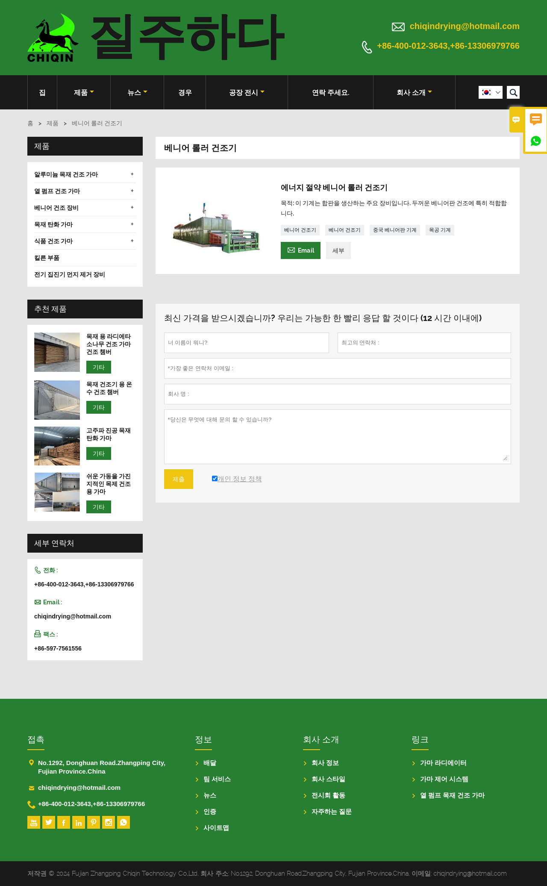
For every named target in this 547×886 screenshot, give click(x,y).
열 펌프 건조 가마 (57, 191)
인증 (209, 811)
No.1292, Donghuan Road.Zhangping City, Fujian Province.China (101, 767)
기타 (99, 367)
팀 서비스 (217, 779)
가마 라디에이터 (443, 762)
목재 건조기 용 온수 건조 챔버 (109, 388)
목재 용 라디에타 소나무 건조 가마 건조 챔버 (108, 344)
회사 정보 (325, 762)
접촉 (35, 739)
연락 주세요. (331, 92)
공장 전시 (247, 92)
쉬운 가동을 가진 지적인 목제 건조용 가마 (108, 484)
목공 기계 (440, 230)
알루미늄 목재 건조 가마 (66, 174)
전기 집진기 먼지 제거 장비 (69, 274)
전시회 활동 (328, 795)
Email (300, 249)
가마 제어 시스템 (444, 779)
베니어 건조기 (300, 230)
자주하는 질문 (332, 811)
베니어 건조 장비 (56, 207)
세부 (338, 250)
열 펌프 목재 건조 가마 (452, 795)
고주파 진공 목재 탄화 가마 (108, 434)
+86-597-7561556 (58, 648)
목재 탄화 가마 (53, 224)
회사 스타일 (328, 779)
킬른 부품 (46, 257)
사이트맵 (216, 827)
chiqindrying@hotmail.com (465, 26)
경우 (185, 92)
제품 (84, 92)
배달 (209, 762)
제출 (179, 479)
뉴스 (137, 92)
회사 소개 (414, 92)
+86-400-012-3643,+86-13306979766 (448, 46)
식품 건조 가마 (53, 241)
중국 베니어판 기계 (395, 230)
